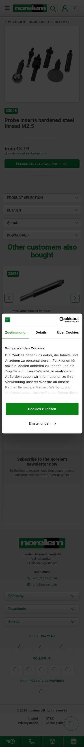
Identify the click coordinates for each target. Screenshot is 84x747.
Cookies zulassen (42, 409)
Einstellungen (42, 423)
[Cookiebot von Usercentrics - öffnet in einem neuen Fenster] (60, 320)
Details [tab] (41, 332)
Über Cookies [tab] (68, 332)
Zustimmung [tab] (15, 332)
